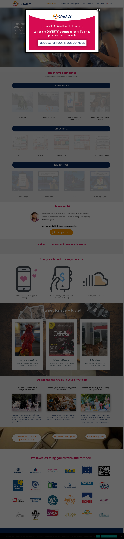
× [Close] (98, 10)
